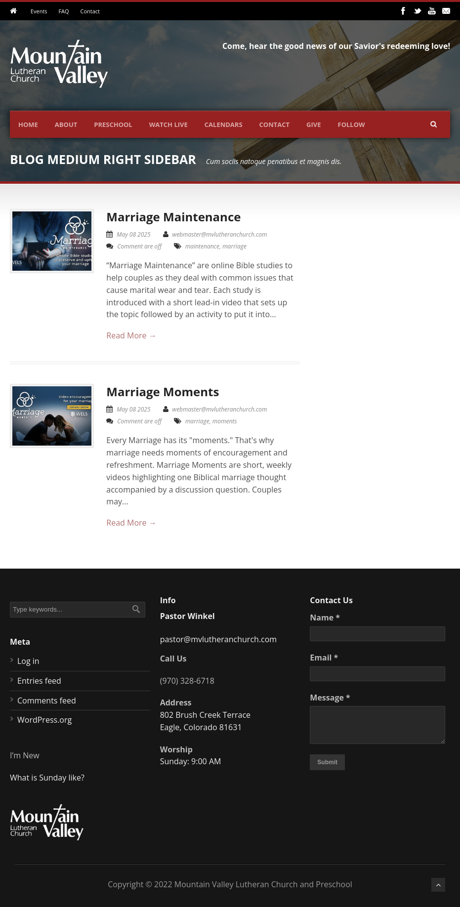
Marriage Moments (162, 391)
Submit (327, 762)
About (66, 124)
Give (313, 124)
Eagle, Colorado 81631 (201, 727)
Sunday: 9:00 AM (190, 761)
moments (224, 421)
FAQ (63, 11)
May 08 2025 (133, 234)
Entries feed (39, 680)
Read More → (131, 335)
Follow (351, 124)
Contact (90, 11)
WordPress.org (44, 719)
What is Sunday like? (47, 777)
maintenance (202, 246)
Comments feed (46, 700)
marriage (234, 246)
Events (39, 11)
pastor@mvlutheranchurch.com (218, 639)
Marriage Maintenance (173, 216)
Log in (28, 661)
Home (28, 124)
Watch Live (168, 124)
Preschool (113, 124)
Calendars (224, 124)
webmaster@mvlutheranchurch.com (219, 234)
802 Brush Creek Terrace (205, 714)
